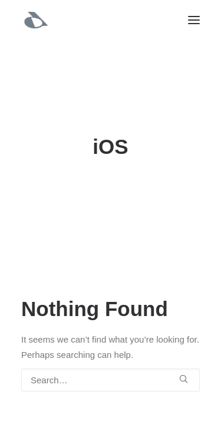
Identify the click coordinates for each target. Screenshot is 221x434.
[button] (194, 20)
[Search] (110, 380)
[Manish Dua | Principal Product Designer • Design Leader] (36, 20)
